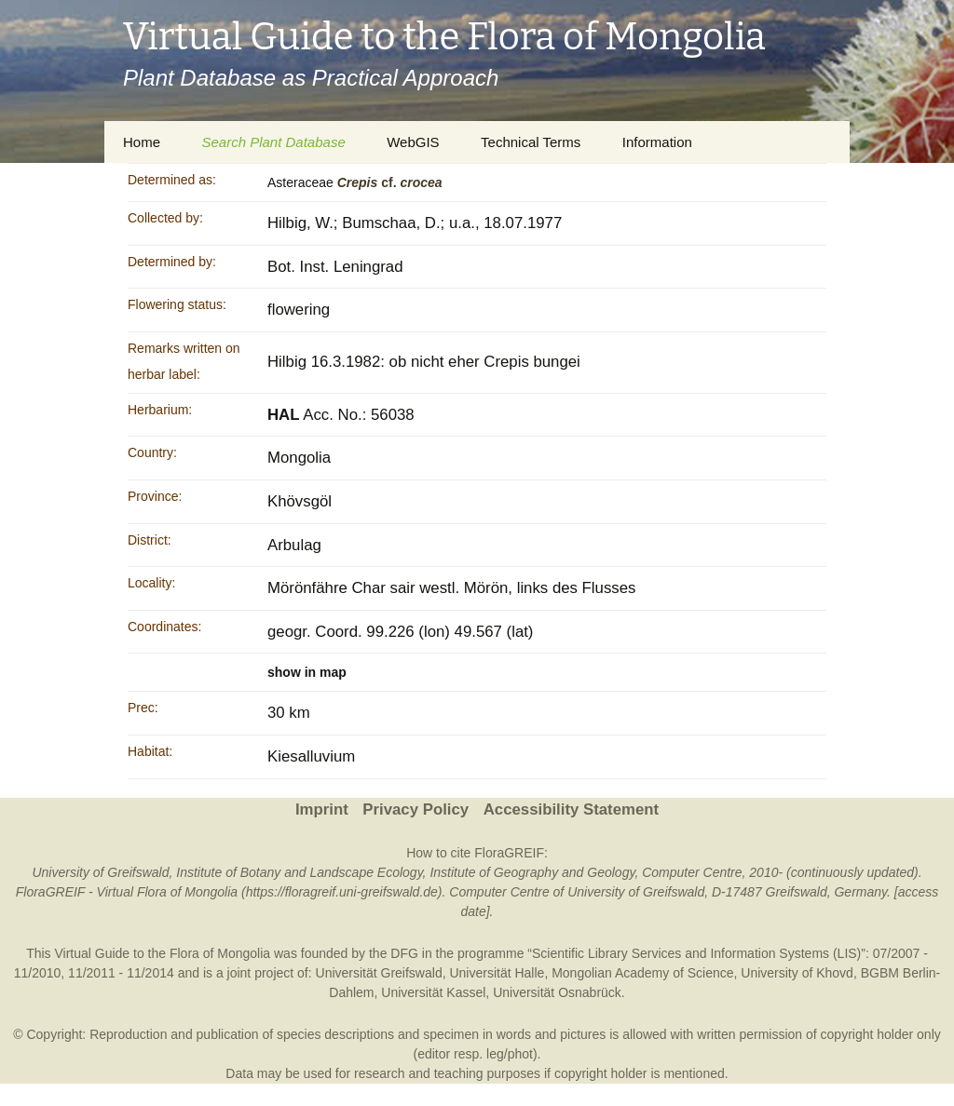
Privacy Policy (415, 809)
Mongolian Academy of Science (642, 972)
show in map (307, 672)
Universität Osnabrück (557, 992)
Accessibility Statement (571, 809)
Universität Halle (496, 972)
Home (141, 142)
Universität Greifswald (379, 972)
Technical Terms (530, 142)
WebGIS (413, 142)
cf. (390, 182)
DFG (404, 953)
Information (657, 142)
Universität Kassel (433, 992)
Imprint (321, 809)
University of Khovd (797, 972)
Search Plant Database (273, 142)
